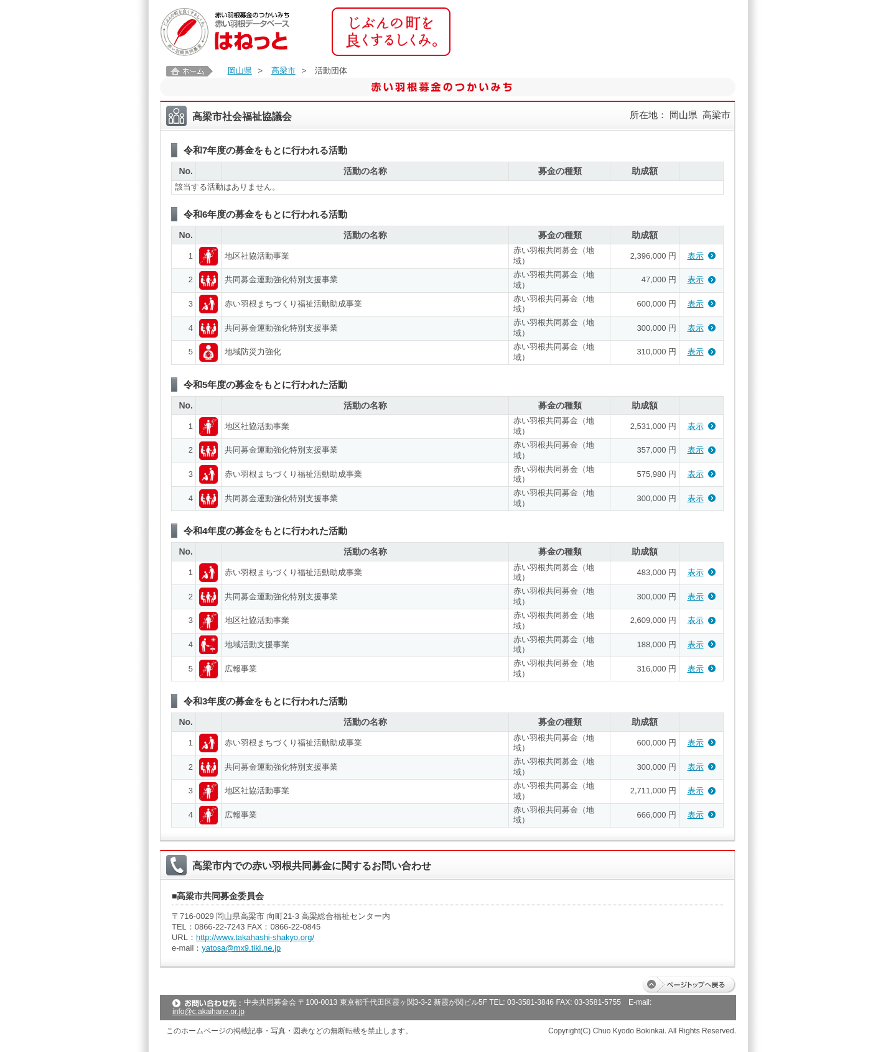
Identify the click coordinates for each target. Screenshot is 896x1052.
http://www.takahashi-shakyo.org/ (255, 937)
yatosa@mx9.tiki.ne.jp (241, 948)
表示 (696, 256)
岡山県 (240, 70)
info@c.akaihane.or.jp (208, 1011)
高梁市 (283, 70)
